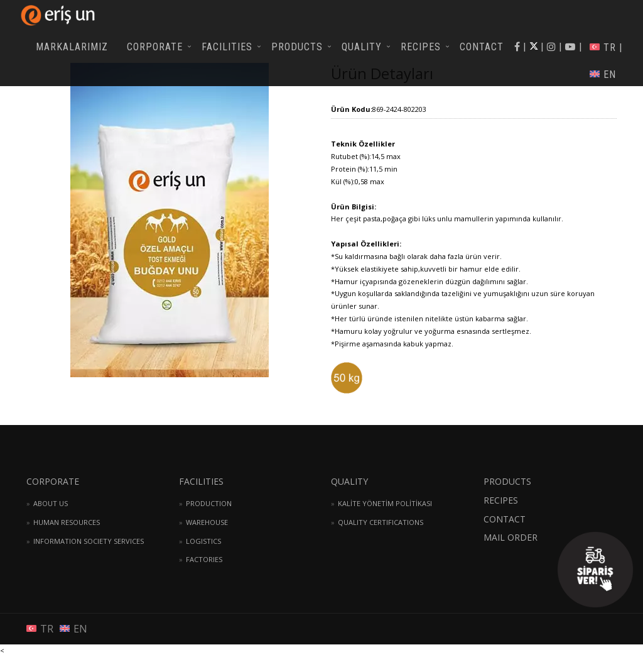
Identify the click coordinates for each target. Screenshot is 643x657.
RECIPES (421, 47)
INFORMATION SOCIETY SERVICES (88, 541)
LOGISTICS (203, 541)
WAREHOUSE (207, 522)
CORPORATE (155, 47)
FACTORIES (204, 559)
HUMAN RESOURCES (66, 522)
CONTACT (482, 47)
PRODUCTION (209, 503)
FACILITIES (227, 47)
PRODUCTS (297, 47)
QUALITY (362, 47)
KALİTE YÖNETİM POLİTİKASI (385, 503)
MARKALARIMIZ (72, 47)
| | (570, 47)
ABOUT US (50, 503)
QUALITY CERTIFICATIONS (380, 522)
